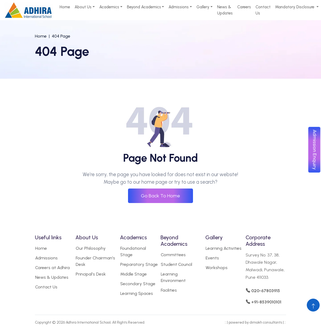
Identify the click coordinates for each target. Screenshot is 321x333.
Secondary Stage (137, 283)
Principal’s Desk (91, 274)
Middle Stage (133, 274)
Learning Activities (224, 248)
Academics (109, 7)
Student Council (176, 264)
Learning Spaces (136, 293)
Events (212, 257)
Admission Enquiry (315, 150)
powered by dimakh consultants (255, 322)
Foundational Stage (133, 251)
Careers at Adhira (52, 267)
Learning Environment (173, 277)
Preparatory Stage (139, 264)
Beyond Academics (144, 7)
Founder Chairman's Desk (95, 261)
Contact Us (263, 10)
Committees (173, 254)
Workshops (217, 267)
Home (65, 7)
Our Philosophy (91, 248)
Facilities (169, 290)
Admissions (179, 7)
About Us (83, 7)
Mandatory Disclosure (295, 7)
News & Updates (225, 10)
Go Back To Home (160, 196)
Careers (244, 7)
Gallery (202, 7)
